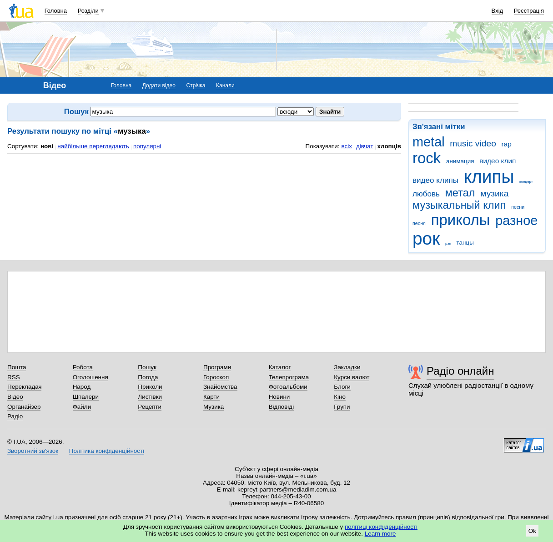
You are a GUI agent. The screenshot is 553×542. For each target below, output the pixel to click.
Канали (225, 85)
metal (428, 142)
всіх (346, 146)
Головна (56, 10)
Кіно (340, 396)
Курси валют (351, 377)
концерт (526, 182)
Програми (217, 367)
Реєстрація (529, 10)
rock (426, 158)
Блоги (342, 386)
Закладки (347, 367)
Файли (82, 406)
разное (516, 220)
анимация (460, 161)
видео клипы (435, 180)
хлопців (389, 146)
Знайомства (220, 386)
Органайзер (23, 406)
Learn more (380, 533)
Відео (15, 396)
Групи (342, 406)
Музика (213, 406)
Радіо (15, 416)
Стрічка (195, 85)
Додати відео (159, 85)
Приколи (150, 386)
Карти (211, 396)
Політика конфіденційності (106, 450)
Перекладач (24, 386)
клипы (489, 176)
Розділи (88, 10)
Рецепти (149, 406)
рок (426, 238)
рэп (448, 243)
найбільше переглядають (93, 146)
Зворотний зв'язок (32, 450)
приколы (460, 219)
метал (460, 193)
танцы (465, 242)
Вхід (497, 10)
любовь (426, 194)
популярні (147, 146)
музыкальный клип (459, 205)
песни (517, 207)
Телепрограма (289, 377)
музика (494, 193)
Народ (82, 386)
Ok (532, 530)
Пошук (147, 367)
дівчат (364, 146)
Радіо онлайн (460, 371)
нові (46, 146)
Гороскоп (216, 377)
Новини (279, 396)
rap (507, 144)
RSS (13, 377)
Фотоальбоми (288, 386)
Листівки (150, 396)
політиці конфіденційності (381, 526)
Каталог (280, 367)
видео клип (497, 161)
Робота (83, 367)
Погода (148, 377)
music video (473, 143)
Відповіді (281, 406)
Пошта (16, 367)
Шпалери (86, 396)
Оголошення (90, 377)
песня (419, 223)
